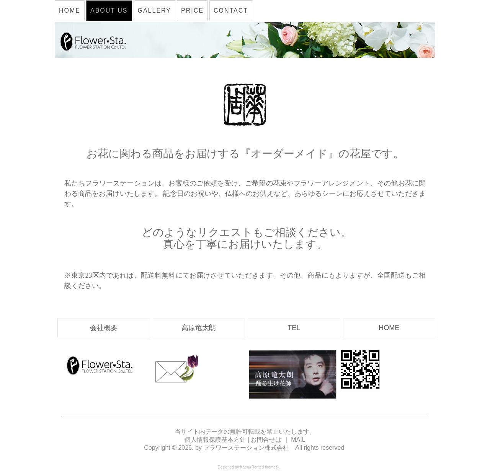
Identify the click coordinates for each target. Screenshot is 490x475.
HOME (69, 10)
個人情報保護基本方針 (216, 439)
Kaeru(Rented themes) (259, 467)
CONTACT (231, 10)
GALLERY (155, 10)
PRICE (192, 10)
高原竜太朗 (198, 328)
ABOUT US (109, 10)
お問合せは (266, 439)
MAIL (298, 439)
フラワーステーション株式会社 (246, 447)
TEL (293, 328)
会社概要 (104, 328)
